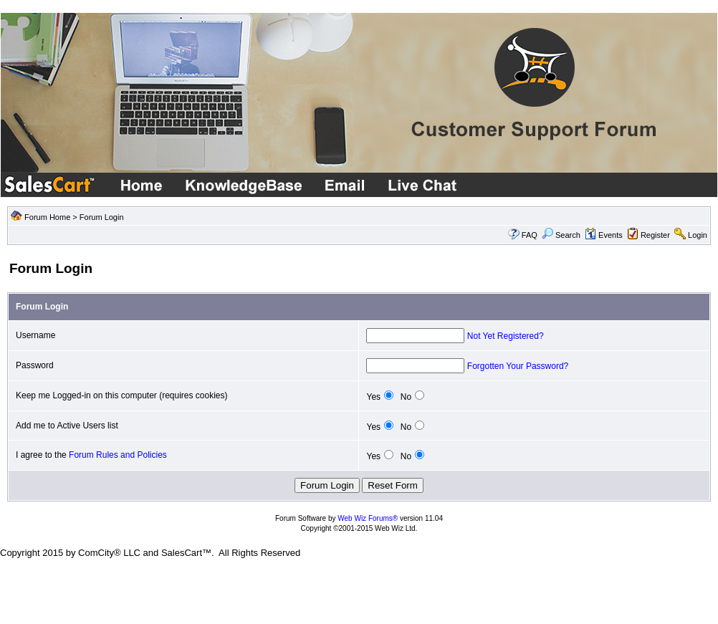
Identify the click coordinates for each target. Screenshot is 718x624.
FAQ (529, 235)
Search (561, 235)
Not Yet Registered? (505, 336)
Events (604, 235)
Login (697, 235)
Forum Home (47, 217)
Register (655, 235)
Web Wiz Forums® (368, 518)
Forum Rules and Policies (118, 455)
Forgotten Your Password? (517, 366)
